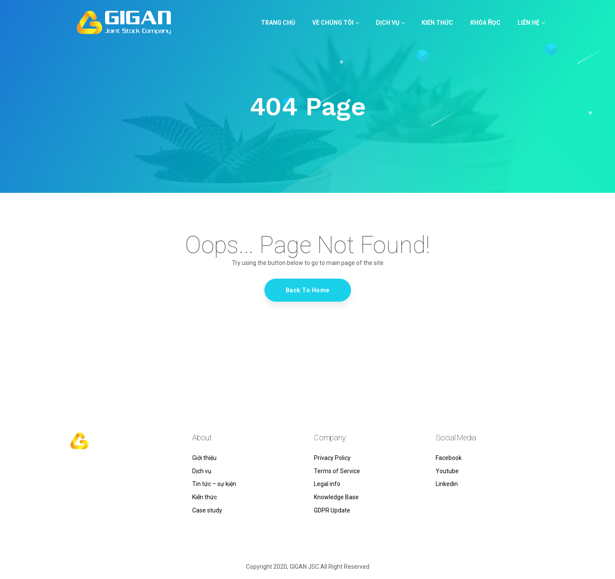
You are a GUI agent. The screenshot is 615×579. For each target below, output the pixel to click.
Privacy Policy (332, 457)
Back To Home (308, 290)
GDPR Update (332, 510)
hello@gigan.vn (90, 464)
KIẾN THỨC (437, 22)
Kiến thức (204, 497)
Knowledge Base (336, 497)
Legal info (327, 483)
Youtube (447, 471)
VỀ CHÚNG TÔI (335, 22)
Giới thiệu (204, 457)
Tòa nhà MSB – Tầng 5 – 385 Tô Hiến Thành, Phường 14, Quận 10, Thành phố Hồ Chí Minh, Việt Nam (123, 496)
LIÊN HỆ (531, 22)
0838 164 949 (88, 475)
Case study (207, 510)
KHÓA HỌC (485, 22)
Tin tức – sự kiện (214, 483)
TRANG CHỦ (278, 22)
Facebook (449, 457)
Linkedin (447, 483)
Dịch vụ (390, 22)
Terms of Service (337, 471)
